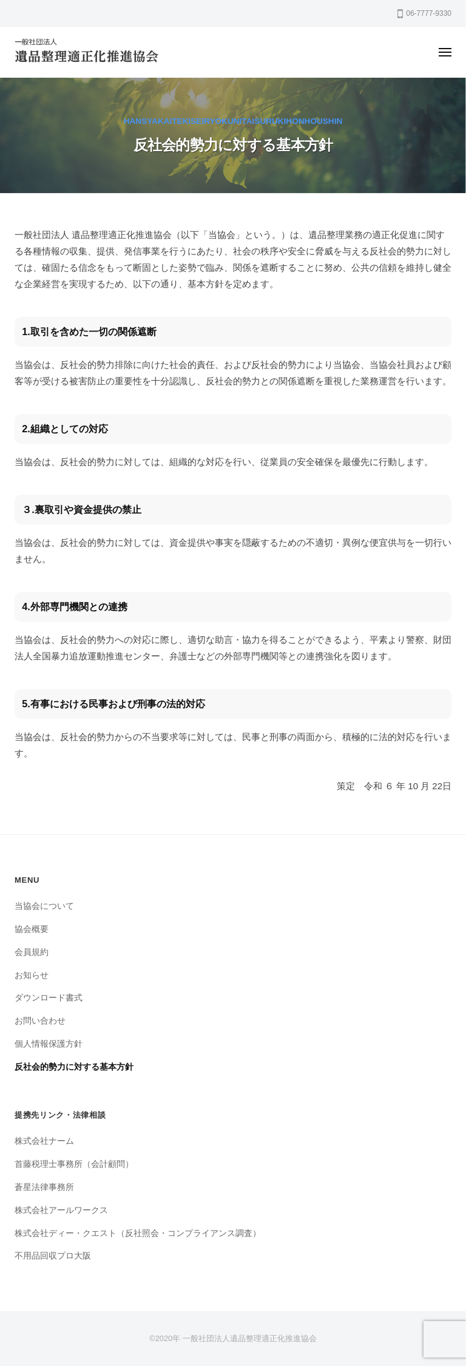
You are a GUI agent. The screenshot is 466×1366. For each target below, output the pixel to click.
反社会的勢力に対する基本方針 (74, 1067)
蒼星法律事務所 (44, 1187)
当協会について (44, 906)
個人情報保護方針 (49, 1043)
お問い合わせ (40, 1020)
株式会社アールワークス (61, 1210)
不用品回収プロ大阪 (53, 1255)
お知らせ (32, 975)
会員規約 (32, 952)
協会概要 (32, 929)
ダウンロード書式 (49, 997)
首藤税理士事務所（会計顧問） (74, 1164)
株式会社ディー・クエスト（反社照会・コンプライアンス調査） (138, 1233)
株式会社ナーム (44, 1141)
